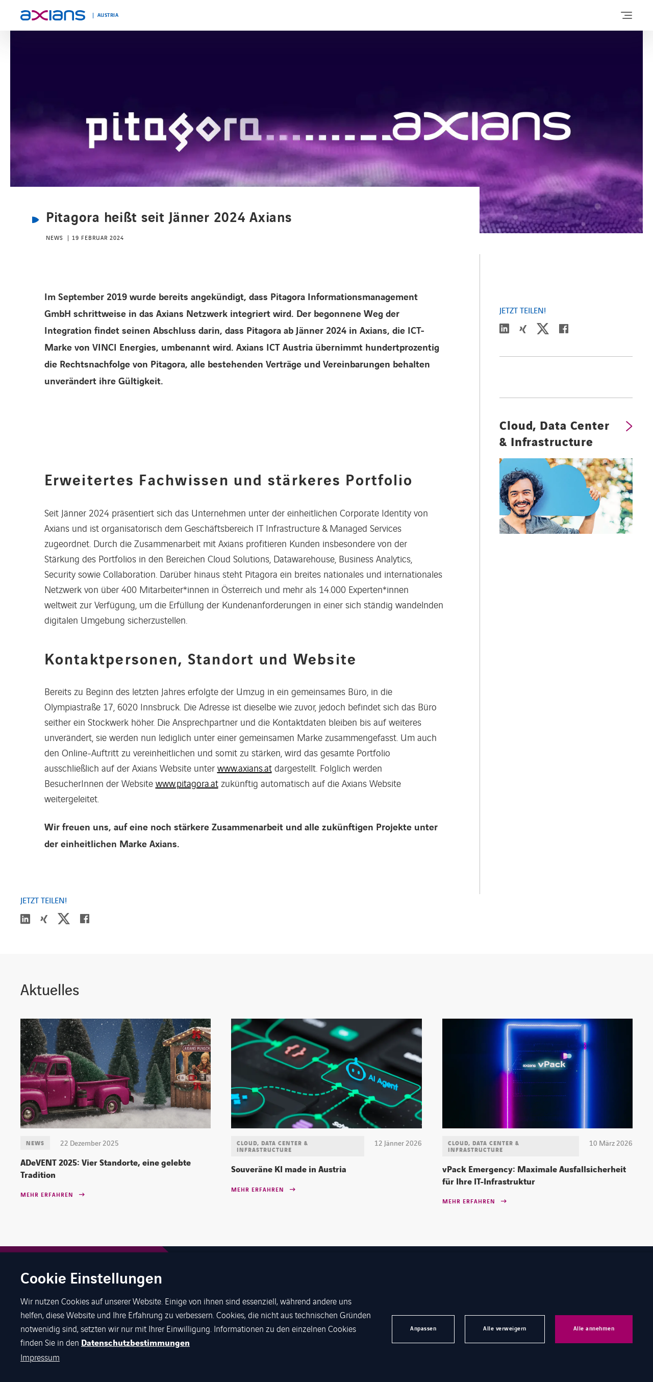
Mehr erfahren (46, 1195)
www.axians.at (244, 767)
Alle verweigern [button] (504, 1328)
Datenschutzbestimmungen (135, 1343)
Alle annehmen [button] (594, 1328)
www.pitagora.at (187, 782)
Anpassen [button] (423, 1328)
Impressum (40, 1357)
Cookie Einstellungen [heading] (91, 1279)
